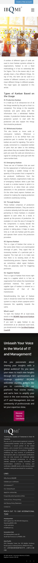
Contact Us (7, 507)
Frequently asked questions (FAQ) (14, 496)
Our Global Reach (9, 489)
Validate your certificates (11, 481)
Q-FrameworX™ (8, 485)
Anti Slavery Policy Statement (12, 503)
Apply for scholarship (10, 492)
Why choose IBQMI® (10, 478)
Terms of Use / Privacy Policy (12, 499)
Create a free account (24, 2)
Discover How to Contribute (20, 416)
